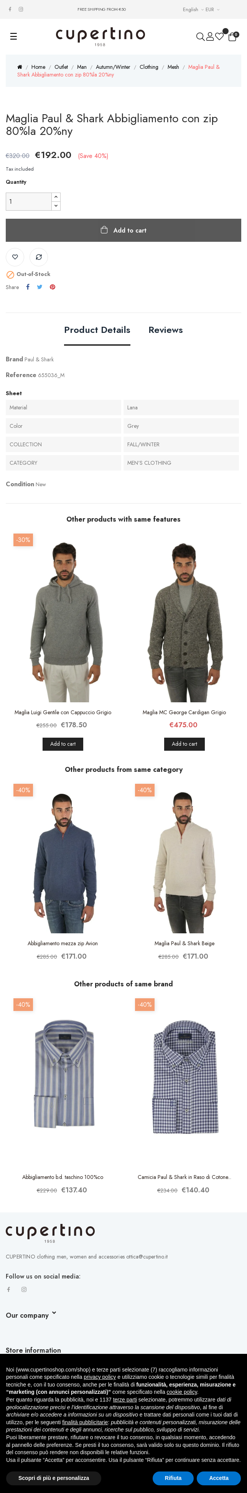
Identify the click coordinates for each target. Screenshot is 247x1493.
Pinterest (52, 287)
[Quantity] (29, 202)
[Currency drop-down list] (213, 9)
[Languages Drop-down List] (194, 9)
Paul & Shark (39, 359)
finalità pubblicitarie (85, 1422)
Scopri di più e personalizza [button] (53, 1478)
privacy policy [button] (100, 1377)
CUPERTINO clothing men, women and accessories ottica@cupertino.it (87, 1256)
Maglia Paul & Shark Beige (184, 943)
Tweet (40, 287)
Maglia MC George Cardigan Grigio (184, 712)
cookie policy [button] (182, 1392)
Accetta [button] (219, 1478)
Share (28, 287)
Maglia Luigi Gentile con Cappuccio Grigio (63, 712)
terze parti (125, 1400)
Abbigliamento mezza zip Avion (63, 943)
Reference (21, 375)
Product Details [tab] (97, 330)
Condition (20, 484)
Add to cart (129, 230)
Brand (14, 359)
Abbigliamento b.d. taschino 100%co (62, 1177)
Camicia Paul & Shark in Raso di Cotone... (184, 1177)
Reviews (165, 330)
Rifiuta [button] (173, 1478)
